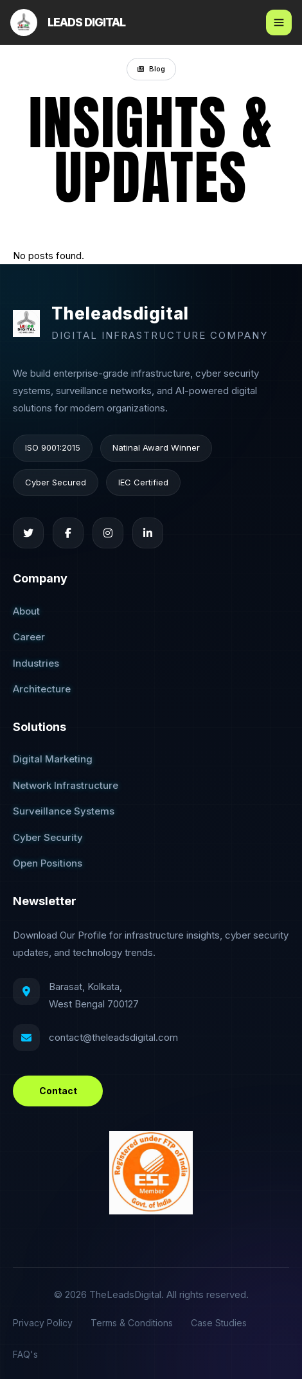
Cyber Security (48, 837)
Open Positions (47, 863)
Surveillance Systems (63, 811)
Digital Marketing (53, 759)
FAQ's (25, 1354)
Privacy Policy (43, 1322)
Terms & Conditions (132, 1322)
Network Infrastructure (65, 785)
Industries (36, 663)
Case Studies (219, 1322)
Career (29, 637)
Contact (58, 1090)
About (26, 611)
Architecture (42, 689)
